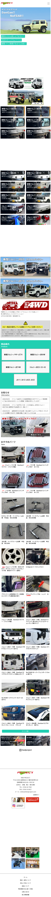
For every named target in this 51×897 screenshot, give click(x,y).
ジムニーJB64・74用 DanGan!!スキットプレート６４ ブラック (13, 724)
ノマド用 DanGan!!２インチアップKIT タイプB (13, 491)
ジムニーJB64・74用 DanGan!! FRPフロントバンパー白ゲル (13, 648)
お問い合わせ (25, 892)
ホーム (25, 877)
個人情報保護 (25, 895)
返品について (25, 886)
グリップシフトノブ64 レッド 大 (37, 594)
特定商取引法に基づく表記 (25, 889)
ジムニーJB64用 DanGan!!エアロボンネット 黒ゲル (37, 724)
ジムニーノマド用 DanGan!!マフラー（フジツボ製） (13, 466)
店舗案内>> (36, 795)
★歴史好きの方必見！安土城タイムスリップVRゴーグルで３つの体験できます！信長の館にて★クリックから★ (25, 412)
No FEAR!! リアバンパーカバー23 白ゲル (13, 699)
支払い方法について (25, 883)
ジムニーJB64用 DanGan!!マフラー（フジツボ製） (13, 620)
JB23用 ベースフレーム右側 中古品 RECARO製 (37, 517)
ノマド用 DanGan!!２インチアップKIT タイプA (37, 466)
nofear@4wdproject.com (28, 792)
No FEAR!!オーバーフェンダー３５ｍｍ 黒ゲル (37, 673)
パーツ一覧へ (25, 731)
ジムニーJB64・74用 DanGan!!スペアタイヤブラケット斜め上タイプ (13, 673)
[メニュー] (48, 3)
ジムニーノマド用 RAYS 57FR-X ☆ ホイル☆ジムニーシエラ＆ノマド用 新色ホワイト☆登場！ (13, 569)
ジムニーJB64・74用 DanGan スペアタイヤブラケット (37, 648)
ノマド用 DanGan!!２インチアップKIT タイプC (37, 491)
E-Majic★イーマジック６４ (35, 567)
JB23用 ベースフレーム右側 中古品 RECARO (13, 542)
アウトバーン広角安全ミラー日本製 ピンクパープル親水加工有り (13, 595)
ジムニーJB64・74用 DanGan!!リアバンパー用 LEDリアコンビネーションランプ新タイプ (37, 621)
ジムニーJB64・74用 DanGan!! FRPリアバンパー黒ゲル (37, 699)
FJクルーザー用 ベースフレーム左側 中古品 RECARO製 (13, 517)
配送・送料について (25, 880)
